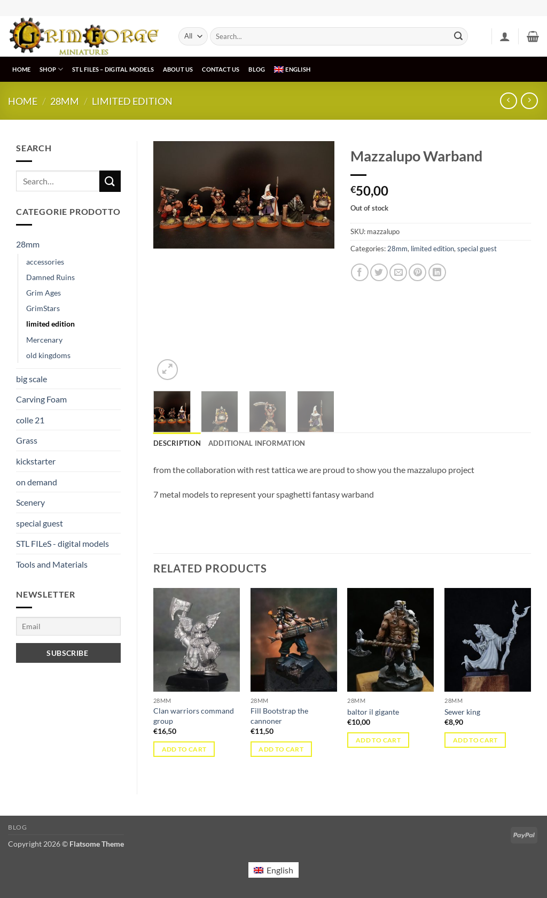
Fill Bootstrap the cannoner (279, 715)
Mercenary (44, 339)
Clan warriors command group (193, 715)
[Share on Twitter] (379, 272)
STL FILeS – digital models (113, 69)
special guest (39, 523)
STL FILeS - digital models (62, 543)
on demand (36, 482)
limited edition (132, 101)
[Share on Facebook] (360, 272)
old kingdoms (48, 355)
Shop (51, 69)
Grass (26, 440)
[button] (504, 36)
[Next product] (508, 100)
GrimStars (43, 308)
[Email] (68, 626)
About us (178, 69)
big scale (31, 379)
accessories (45, 261)
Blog (256, 69)
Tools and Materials (52, 564)
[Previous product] (529, 100)
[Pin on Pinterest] (417, 272)
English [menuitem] (280, 870)
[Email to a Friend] (398, 272)
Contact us (220, 69)
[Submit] (458, 36)
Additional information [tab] (257, 443)
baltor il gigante (373, 711)
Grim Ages (43, 292)
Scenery (30, 502)
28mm (64, 101)
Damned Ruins (50, 277)
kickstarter (36, 461)
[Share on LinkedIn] (437, 272)
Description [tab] (177, 443)
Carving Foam (41, 399)
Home (21, 69)
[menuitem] (292, 69)
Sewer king (462, 711)
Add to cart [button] (184, 749)
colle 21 (30, 420)
